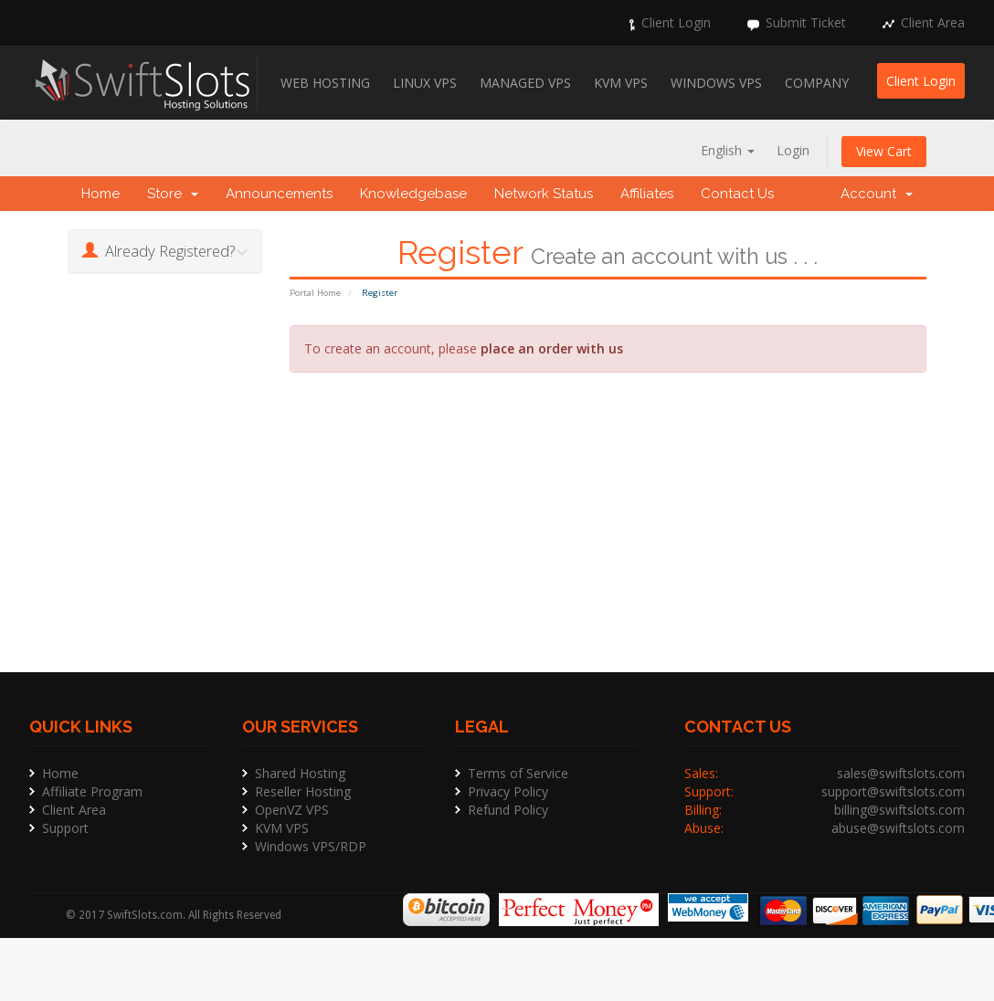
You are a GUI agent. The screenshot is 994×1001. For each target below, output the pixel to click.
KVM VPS (621, 82)
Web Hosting (325, 82)
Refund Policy (508, 809)
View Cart (884, 151)
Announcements (279, 193)
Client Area (933, 22)
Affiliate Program (92, 791)
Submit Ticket (806, 22)
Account (877, 193)
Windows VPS (716, 82)
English (728, 150)
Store (172, 193)
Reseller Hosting (303, 791)
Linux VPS (425, 82)
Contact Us (737, 193)
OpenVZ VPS (292, 809)
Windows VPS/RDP (310, 846)
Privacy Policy (508, 791)
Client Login (676, 22)
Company (817, 82)
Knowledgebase (413, 193)
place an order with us (552, 348)
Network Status (543, 193)
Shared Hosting (300, 773)
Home (100, 193)
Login (793, 150)
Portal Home (315, 293)
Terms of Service (518, 773)
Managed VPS (525, 82)
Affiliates (646, 193)
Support (65, 828)
